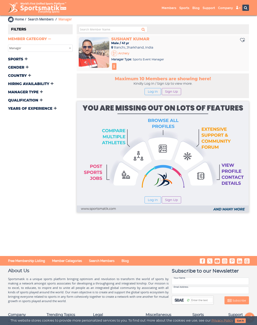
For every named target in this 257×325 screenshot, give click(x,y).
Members (169, 8)
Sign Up (171, 91)
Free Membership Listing (26, 261)
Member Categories (67, 261)
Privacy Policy (222, 320)
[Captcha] (202, 300)
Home (19, 19)
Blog (196, 8)
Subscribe (236, 301)
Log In (153, 91)
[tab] (40, 39)
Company (225, 8)
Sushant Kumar (130, 39)
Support (209, 8)
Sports (184, 8)
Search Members (41, 19)
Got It (240, 321)
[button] (30, 39)
